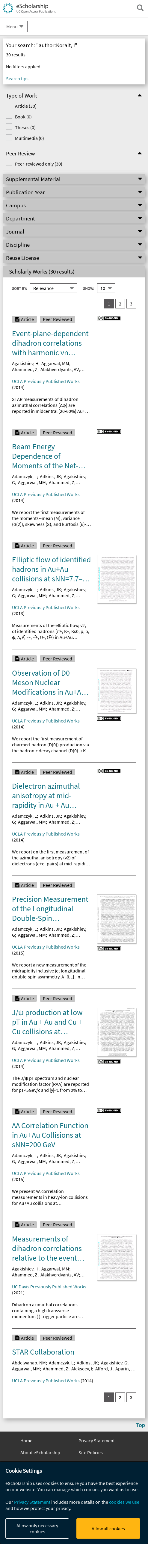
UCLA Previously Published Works (46, 381)
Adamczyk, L (24, 476)
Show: (88, 288)
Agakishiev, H (25, 363)
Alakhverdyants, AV (59, 369)
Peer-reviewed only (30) (38, 164)
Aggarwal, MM (55, 363)
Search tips (17, 78)
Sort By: (19, 288)
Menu (12, 27)
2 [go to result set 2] (120, 304)
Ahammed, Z (24, 369)
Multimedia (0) (29, 138)
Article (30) (26, 106)
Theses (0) (25, 127)
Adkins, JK (50, 476)
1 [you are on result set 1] (109, 304)
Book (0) (23, 117)
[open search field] (140, 8)
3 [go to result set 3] (131, 304)
